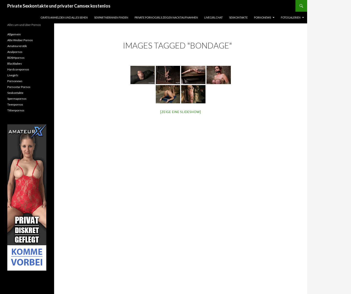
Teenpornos (15, 104)
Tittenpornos (15, 110)
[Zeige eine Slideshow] (180, 112)
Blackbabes (14, 63)
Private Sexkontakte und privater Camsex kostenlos (58, 6)
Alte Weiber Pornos (20, 40)
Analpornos (14, 52)
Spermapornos (17, 98)
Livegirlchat (213, 17)
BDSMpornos (16, 57)
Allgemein (14, 34)
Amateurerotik (17, 46)
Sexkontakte (238, 17)
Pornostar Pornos (18, 87)
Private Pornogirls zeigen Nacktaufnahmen (166, 17)
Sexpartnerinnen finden (111, 17)
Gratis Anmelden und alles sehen (64, 17)
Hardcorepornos (18, 69)
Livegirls (12, 75)
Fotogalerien (291, 17)
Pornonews (262, 17)
